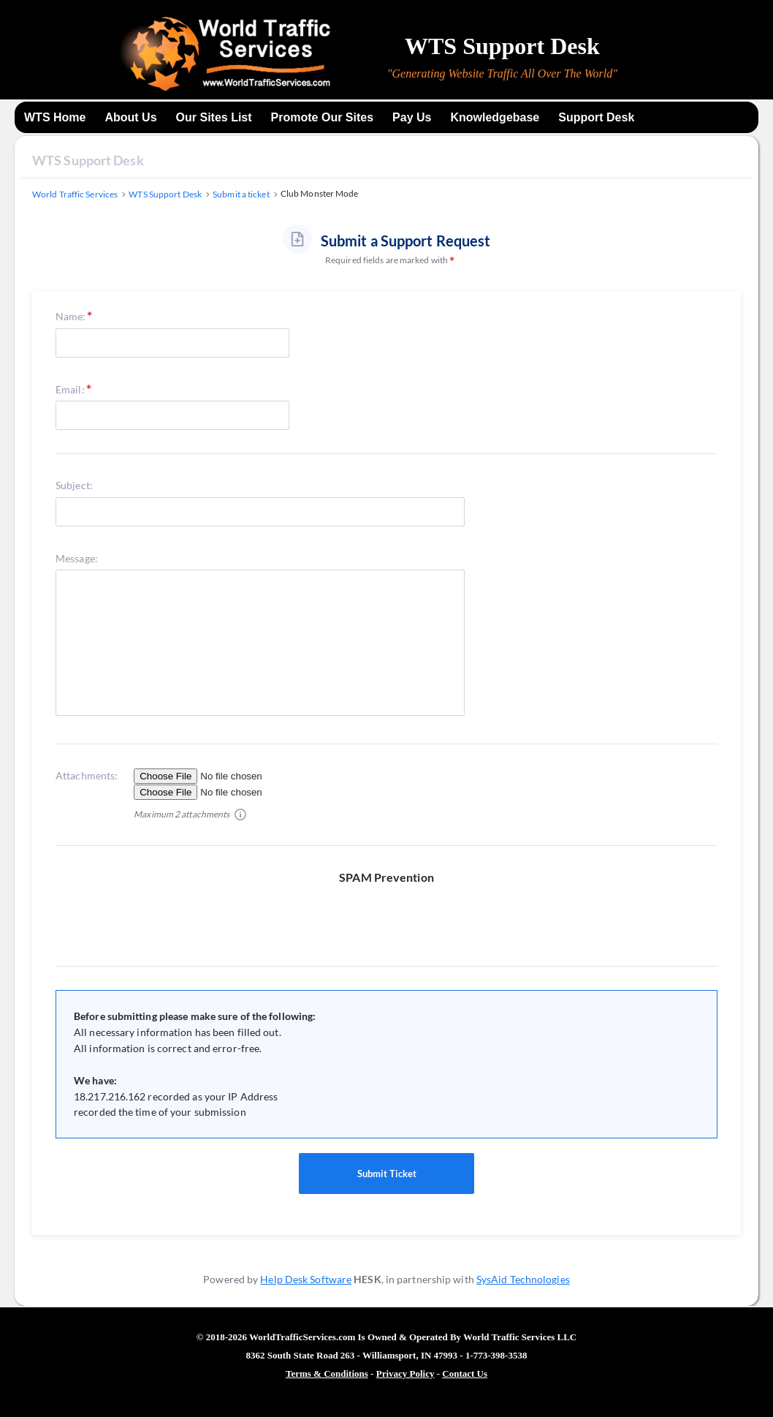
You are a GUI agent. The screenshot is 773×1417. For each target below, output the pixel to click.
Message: (77, 558)
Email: (70, 389)
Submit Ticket (386, 1173)
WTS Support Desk (88, 160)
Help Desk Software (305, 1279)
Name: (71, 316)
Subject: (74, 485)
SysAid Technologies (523, 1279)
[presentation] (392, 913)
